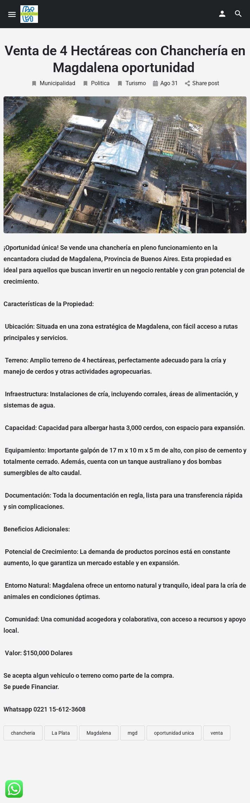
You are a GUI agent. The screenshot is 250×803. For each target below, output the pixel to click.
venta (217, 733)
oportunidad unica (174, 733)
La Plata (61, 733)
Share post (202, 83)
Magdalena (98, 733)
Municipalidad (53, 83)
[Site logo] (30, 14)
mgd (132, 733)
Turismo (131, 83)
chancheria (23, 733)
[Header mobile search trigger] (238, 13)
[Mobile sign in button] (222, 13)
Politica (96, 83)
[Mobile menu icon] (12, 14)
